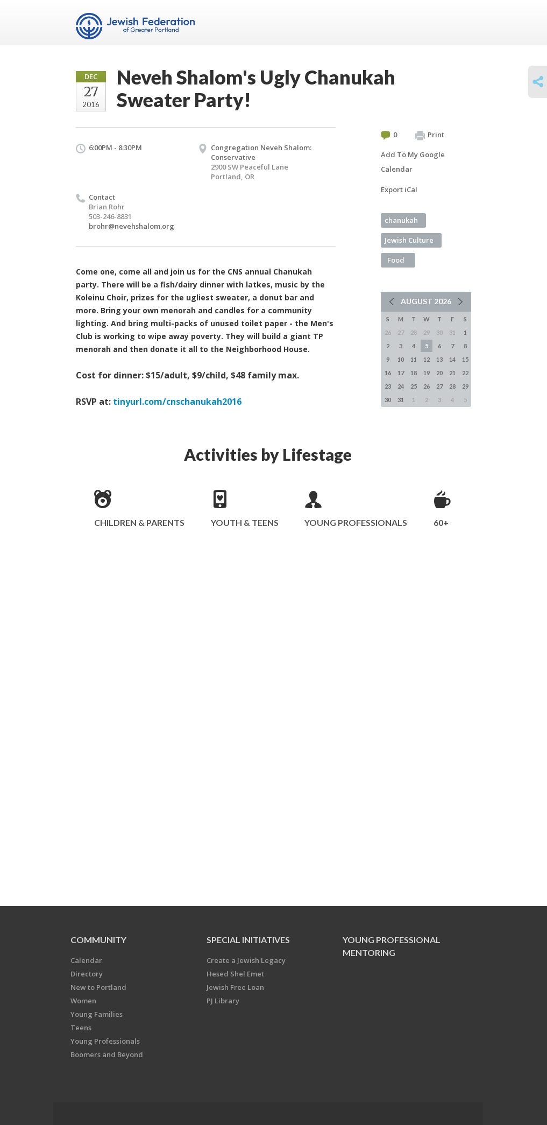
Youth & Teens (245, 522)
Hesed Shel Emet (235, 974)
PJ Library (223, 1001)
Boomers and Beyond (106, 1054)
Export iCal (399, 189)
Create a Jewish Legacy (246, 960)
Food (395, 260)
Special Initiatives (248, 939)
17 (400, 372)
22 (465, 372)
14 (452, 359)
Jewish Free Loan (235, 987)
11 (413, 359)
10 (400, 359)
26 (426, 386)
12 (426, 359)
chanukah (401, 220)
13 (439, 359)
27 (439, 386)
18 (413, 372)
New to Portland (98, 987)
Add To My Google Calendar (413, 162)
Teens (80, 1027)
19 (426, 372)
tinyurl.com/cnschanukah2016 (177, 401)
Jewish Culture (409, 240)
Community (98, 939)
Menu (458, 22)
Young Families (96, 1014)
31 (400, 399)
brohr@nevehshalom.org (131, 226)
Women (83, 1001)
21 (452, 372)
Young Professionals (355, 522)
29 (465, 386)
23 (388, 386)
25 (413, 386)
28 (452, 386)
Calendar (86, 960)
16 (388, 372)
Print (429, 135)
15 (465, 359)
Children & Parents (139, 522)
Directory (86, 974)
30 (388, 399)
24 (400, 386)
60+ (441, 522)
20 (439, 372)
